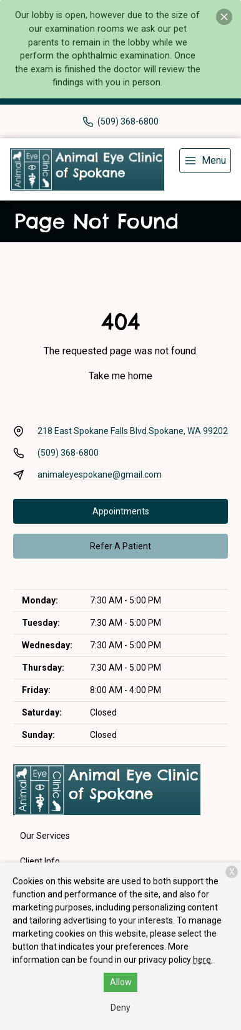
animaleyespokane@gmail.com (99, 475)
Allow (121, 982)
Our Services (45, 836)
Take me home (120, 376)
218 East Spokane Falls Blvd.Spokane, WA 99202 (132, 431)
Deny (120, 1008)
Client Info (40, 861)
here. (203, 960)
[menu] (205, 160)
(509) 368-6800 (68, 453)
